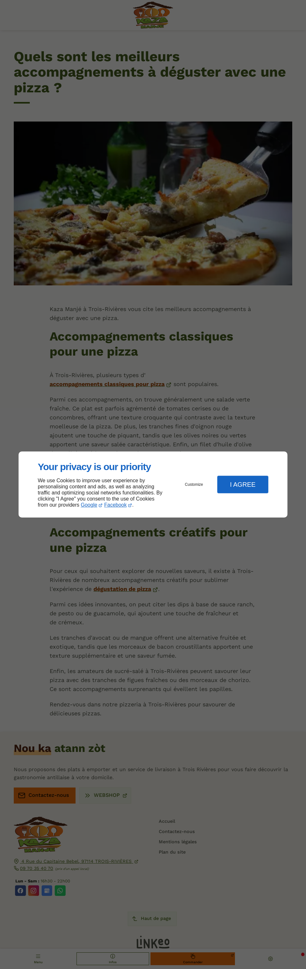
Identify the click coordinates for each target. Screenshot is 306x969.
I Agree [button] (242, 484)
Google (89, 505)
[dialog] (153, 484)
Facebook (115, 505)
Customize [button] (194, 484)
